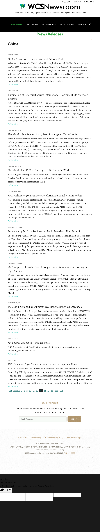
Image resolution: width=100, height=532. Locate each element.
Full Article (13, 84)
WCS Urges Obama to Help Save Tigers (29, 343)
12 (37, 391)
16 (52, 391)
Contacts (82, 24)
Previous (16, 391)
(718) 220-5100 (69, 453)
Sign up (74, 419)
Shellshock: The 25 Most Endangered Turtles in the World (39, 170)
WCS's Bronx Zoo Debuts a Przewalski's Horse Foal (35, 59)
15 (48, 391)
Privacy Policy (36, 438)
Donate (77, 2)
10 (30, 391)
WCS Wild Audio (66, 24)
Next (56, 391)
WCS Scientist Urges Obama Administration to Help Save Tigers (42, 364)
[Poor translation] (8, 490)
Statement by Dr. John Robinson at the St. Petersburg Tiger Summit (44, 231)
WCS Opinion (32, 24)
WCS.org (66, 2)
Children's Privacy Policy (54, 438)
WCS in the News (49, 24)
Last (61, 391)
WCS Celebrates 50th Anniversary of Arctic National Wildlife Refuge (45, 195)
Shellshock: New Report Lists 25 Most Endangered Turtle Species (43, 134)
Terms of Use (22, 438)
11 (33, 391)
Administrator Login (74, 438)
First (10, 391)
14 (45, 391)
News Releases (17, 24)
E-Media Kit (89, 2)
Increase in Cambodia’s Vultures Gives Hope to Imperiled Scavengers (45, 307)
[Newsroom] (50, 7)
